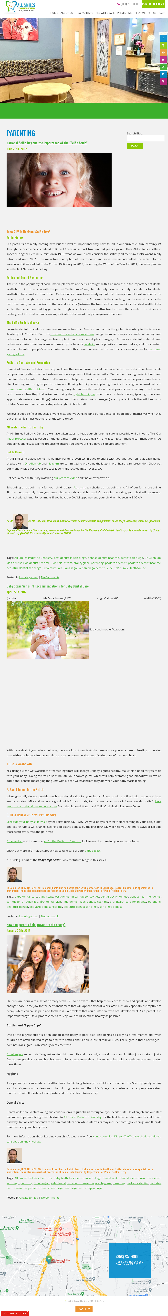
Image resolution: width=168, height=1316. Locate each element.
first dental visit (50, 901)
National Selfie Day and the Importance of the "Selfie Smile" (47, 142)
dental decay (109, 896)
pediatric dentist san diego (24, 568)
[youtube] (163, 52)
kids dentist (14, 563)
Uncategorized (28, 577)
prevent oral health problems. (26, 389)
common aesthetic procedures (72, 334)
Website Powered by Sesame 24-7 (79, 1301)
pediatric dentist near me (144, 563)
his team (53, 463)
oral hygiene (82, 563)
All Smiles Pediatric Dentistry (33, 558)
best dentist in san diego (70, 558)
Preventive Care (53, 568)
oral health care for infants (128, 901)
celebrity (89, 344)
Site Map (100, 1301)
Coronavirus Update (15, 1313)
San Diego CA (72, 568)
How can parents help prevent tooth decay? (36, 924)
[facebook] (163, 38)
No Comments (50, 577)
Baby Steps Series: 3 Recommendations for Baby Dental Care (48, 586)
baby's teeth (93, 850)
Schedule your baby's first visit (27, 822)
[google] (163, 45)
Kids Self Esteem (61, 563)
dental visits (110, 1178)
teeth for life (138, 568)
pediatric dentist (115, 563)
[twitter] (163, 59)
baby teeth (61, 1178)
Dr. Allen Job (33, 463)
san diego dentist (93, 568)
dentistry (26, 1183)
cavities (94, 896)
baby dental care (26, 896)
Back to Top (84, 1308)
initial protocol (16, 438)
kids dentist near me (36, 563)
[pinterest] (163, 81)
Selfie (109, 568)
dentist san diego (131, 558)
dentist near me (108, 558)
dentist (92, 558)
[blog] (163, 67)
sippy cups (95, 1188)
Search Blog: (135, 133)
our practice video (65, 478)
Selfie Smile (121, 568)
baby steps (46, 896)
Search (135, 146)
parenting (97, 563)
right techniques (84, 394)
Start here (79, 487)
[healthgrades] (163, 74)
